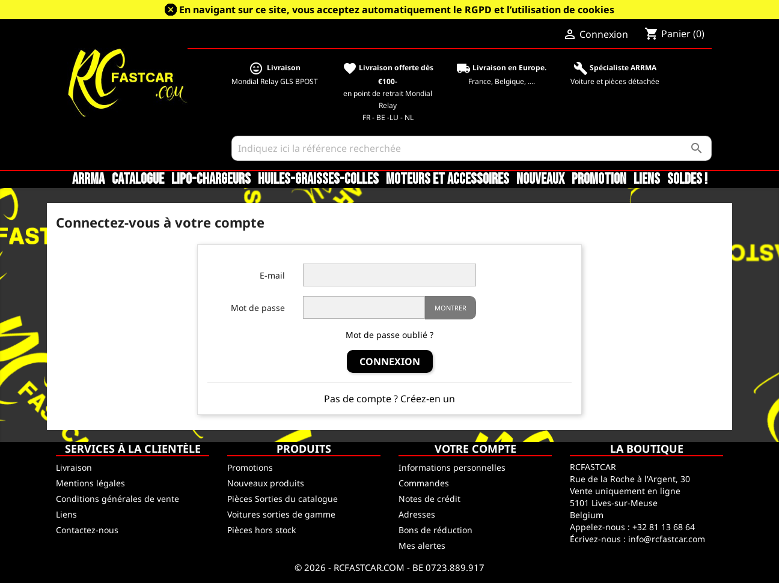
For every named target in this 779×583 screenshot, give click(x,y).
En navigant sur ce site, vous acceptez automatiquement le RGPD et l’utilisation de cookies (396, 9)
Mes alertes (422, 545)
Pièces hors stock (261, 530)
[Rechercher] (471, 148)
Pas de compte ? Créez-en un (389, 398)
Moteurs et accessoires (447, 179)
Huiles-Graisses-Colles (318, 179)
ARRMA (88, 179)
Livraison (74, 467)
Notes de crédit (429, 498)
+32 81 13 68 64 (663, 527)
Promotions (250, 467)
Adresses (417, 514)
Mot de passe (258, 307)
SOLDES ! (687, 179)
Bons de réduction (435, 530)
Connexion (389, 361)
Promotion (599, 179)
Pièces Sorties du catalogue (282, 498)
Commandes (424, 483)
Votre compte (475, 448)
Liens (647, 179)
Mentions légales (90, 483)
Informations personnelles (452, 467)
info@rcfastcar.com (666, 539)
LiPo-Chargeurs (211, 179)
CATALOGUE (138, 179)
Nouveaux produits (265, 483)
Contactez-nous (87, 530)
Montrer (450, 307)
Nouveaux (540, 179)
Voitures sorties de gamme (281, 514)
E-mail (272, 275)
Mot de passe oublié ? (389, 334)
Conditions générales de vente (117, 498)
